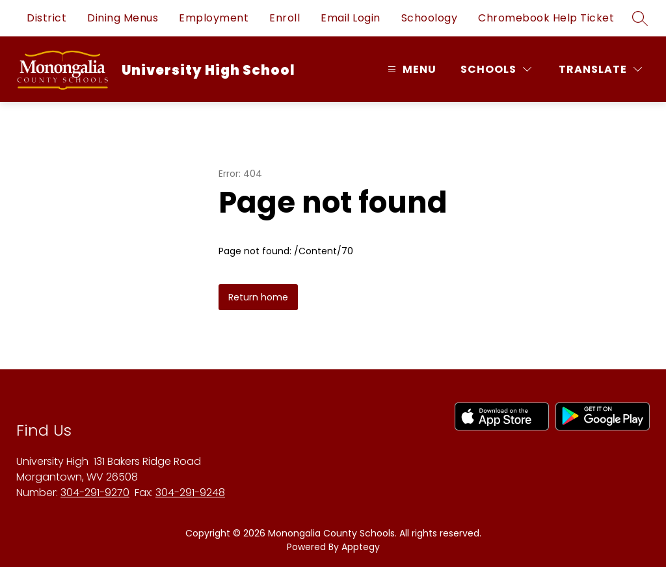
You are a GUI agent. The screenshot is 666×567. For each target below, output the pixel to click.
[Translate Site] (600, 69)
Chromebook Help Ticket (546, 17)
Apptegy (360, 546)
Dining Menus (122, 17)
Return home (258, 297)
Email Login (350, 17)
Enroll (284, 17)
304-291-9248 (190, 492)
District (46, 17)
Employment (213, 17)
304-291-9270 (94, 492)
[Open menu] (410, 69)
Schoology (429, 17)
